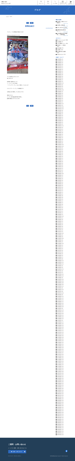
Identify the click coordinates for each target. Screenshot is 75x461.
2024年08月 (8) (60, 93)
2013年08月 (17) (60, 318)
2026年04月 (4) (60, 59)
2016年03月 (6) (60, 265)
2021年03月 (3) (60, 163)
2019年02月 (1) (60, 205)
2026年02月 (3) (60, 62)
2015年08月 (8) (60, 277)
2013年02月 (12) (60, 328)
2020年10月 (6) (60, 171)
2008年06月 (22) (60, 424)
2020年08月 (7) (60, 175)
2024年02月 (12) (60, 103)
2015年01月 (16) (60, 289)
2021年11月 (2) (60, 149)
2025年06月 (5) (60, 76)
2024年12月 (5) (60, 86)
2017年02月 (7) (60, 246)
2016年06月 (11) (60, 260)
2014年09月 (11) (60, 296)
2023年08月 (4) (60, 113)
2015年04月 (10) (60, 284)
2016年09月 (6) (60, 255)
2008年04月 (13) (60, 427)
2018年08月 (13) (60, 216)
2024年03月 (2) (60, 101)
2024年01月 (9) (60, 105)
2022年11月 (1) (60, 129)
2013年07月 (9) (60, 320)
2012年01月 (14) (60, 350)
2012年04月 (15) (60, 345)
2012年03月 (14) (60, 347)
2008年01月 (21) (60, 432)
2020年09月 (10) (60, 173)
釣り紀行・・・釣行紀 (61, 45)
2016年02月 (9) (60, 267)
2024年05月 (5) (60, 98)
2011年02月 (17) (60, 369)
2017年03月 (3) (60, 245)
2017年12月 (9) (60, 229)
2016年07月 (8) (60, 258)
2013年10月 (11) (60, 315)
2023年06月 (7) (60, 117)
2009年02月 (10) (60, 410)
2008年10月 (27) (60, 417)
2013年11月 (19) (60, 313)
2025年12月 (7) (60, 65)
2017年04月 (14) (60, 243)
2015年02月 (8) (60, 287)
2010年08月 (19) (60, 379)
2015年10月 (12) (60, 274)
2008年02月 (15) (60, 431)
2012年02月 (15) (60, 349)
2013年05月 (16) (60, 323)
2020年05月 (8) (60, 180)
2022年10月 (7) (60, 130)
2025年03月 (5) (60, 81)
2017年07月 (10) (60, 238)
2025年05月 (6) (60, 77)
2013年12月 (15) (60, 311)
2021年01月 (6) (60, 166)
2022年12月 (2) (60, 127)
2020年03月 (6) (60, 183)
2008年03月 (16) (60, 429)
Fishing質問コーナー (61, 43)
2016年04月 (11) (60, 263)
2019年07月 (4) (60, 197)
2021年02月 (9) (60, 164)
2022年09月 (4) (60, 132)
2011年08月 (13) (60, 359)
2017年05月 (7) (60, 241)
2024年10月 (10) (60, 89)
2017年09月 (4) (60, 234)
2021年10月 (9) (60, 151)
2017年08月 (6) (60, 236)
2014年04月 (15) (60, 304)
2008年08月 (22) (60, 420)
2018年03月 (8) (60, 224)
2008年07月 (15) (60, 422)
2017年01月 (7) (60, 248)
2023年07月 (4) (60, 115)
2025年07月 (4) (60, 74)
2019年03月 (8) (60, 204)
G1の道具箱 (59, 41)
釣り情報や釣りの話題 (61, 51)
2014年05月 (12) (60, 303)
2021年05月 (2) (60, 159)
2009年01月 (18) (60, 412)
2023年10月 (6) (60, 110)
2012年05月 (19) (60, 344)
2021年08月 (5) (60, 154)
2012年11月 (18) (60, 333)
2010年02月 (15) (60, 390)
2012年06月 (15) (60, 342)
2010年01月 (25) (60, 391)
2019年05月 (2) (60, 200)
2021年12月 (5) (60, 147)
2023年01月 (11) (60, 125)
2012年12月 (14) (60, 332)
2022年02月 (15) (60, 144)
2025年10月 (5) (60, 69)
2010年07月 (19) (60, 381)
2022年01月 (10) (60, 146)
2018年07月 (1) (60, 217)
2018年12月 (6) (60, 209)
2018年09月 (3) (60, 214)
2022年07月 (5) (60, 135)
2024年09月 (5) (60, 91)
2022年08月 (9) (60, 134)
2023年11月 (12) (60, 108)
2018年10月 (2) (60, 212)
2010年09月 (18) (60, 378)
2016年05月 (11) (60, 262)
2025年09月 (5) (60, 71)
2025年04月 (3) (60, 79)
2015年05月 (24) (60, 282)
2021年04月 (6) (60, 161)
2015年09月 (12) (60, 275)
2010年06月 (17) (60, 383)
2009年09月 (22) (60, 398)
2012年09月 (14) (60, 337)
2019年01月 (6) (60, 207)
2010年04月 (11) (60, 386)
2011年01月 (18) (60, 371)
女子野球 (58, 49)
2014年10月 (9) (60, 294)
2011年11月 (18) (60, 354)
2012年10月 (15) (60, 335)
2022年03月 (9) (60, 142)
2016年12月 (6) (60, 250)
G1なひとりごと (60, 54)
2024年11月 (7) (60, 88)
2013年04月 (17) (60, 325)
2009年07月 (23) (60, 402)
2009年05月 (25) (60, 405)
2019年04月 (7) (60, 202)
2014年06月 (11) (60, 301)
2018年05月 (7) (60, 221)
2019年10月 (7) (60, 192)
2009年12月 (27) (60, 393)
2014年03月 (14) (60, 306)
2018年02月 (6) (60, 226)
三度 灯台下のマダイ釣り (62, 27)
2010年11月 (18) (60, 374)
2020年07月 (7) (60, 176)
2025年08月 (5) (60, 72)
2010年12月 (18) (60, 373)
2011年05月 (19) (60, 364)
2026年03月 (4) (60, 60)
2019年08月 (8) (60, 195)
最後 (32, 22)
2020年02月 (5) (60, 185)
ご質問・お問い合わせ (17, 451)
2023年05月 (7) (60, 118)
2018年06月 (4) (60, 219)
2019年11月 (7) (60, 190)
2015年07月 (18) (60, 279)
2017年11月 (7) (60, 231)
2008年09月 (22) (60, 419)
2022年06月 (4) (60, 137)
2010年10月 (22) (60, 376)
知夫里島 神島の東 (61, 25)
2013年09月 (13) (60, 316)
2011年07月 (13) (60, 361)
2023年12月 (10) (60, 106)
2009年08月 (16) (60, 400)
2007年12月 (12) (60, 434)
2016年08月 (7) (60, 257)
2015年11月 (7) (60, 272)
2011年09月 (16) (60, 357)
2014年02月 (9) (60, 308)
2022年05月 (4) (60, 139)
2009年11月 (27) (60, 395)
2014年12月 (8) (60, 291)
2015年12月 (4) (60, 270)
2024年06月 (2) (60, 96)
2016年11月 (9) (60, 251)
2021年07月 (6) (60, 156)
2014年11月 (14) (60, 292)
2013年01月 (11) (60, 330)
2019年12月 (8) (60, 188)
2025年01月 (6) (60, 84)
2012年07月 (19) (60, 340)
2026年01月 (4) (60, 64)
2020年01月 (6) (60, 187)
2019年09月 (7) (60, 193)
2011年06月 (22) (60, 362)
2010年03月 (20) (60, 388)
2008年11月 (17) (60, 415)
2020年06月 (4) (60, 178)
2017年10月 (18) (60, 233)
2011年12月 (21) (60, 352)
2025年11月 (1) (60, 67)
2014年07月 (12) (60, 299)
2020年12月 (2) (60, 168)
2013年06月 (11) (60, 321)
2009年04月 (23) (60, 407)
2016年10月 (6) (60, 253)
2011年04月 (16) (60, 366)
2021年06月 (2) (60, 158)
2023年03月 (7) (60, 122)
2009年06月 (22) (60, 403)
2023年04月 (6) (60, 120)
